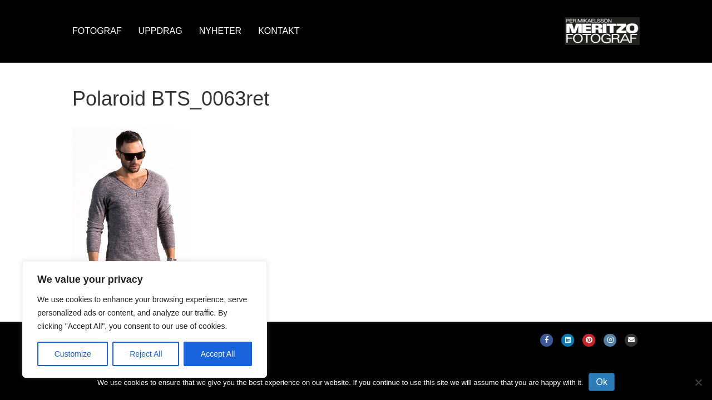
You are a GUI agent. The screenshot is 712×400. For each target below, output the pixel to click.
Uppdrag (160, 31)
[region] (144, 319)
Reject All (146, 353)
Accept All (218, 353)
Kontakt (278, 31)
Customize (73, 353)
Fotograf (97, 31)
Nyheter (220, 31)
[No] (698, 382)
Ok (601, 382)
